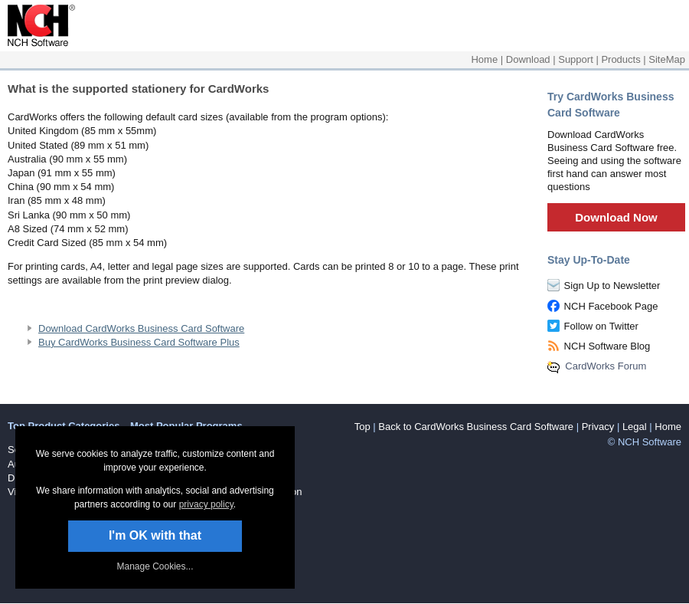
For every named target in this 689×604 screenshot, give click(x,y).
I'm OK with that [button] (155, 535)
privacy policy (206, 504)
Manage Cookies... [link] (154, 566)
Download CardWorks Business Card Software (141, 328)
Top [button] (362, 426)
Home (484, 59)
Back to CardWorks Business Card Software (475, 426)
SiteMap (666, 59)
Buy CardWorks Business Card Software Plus (139, 342)
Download (528, 59)
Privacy (598, 426)
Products (620, 59)
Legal (634, 426)
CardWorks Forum (605, 366)
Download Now (616, 217)
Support (575, 59)
